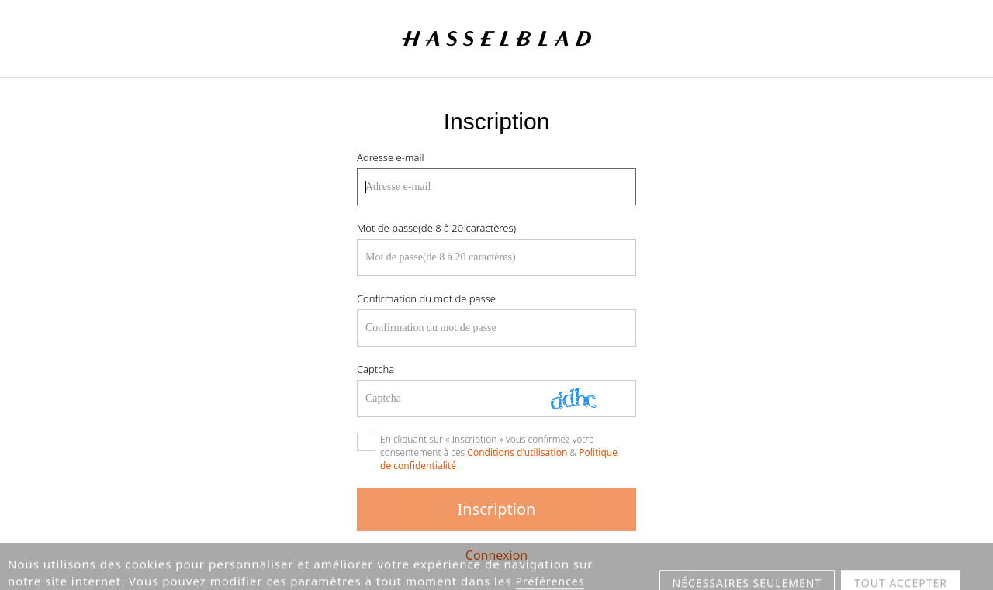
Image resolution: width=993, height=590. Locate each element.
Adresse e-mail (390, 157)
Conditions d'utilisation (517, 452)
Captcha (375, 369)
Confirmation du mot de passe (426, 298)
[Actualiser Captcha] (585, 398)
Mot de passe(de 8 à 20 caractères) (436, 228)
